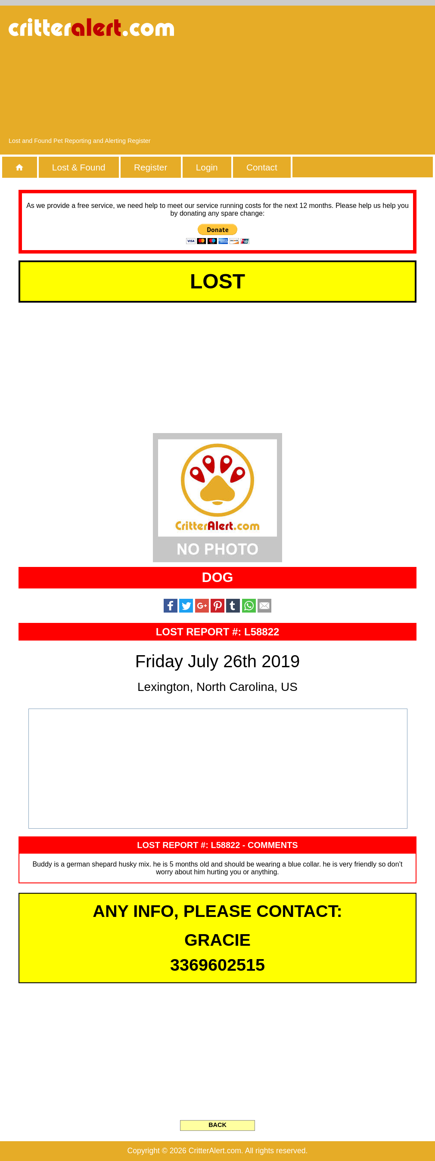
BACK (217, 1124)
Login (207, 167)
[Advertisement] (340, 75)
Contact (261, 167)
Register (150, 167)
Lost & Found (79, 167)
